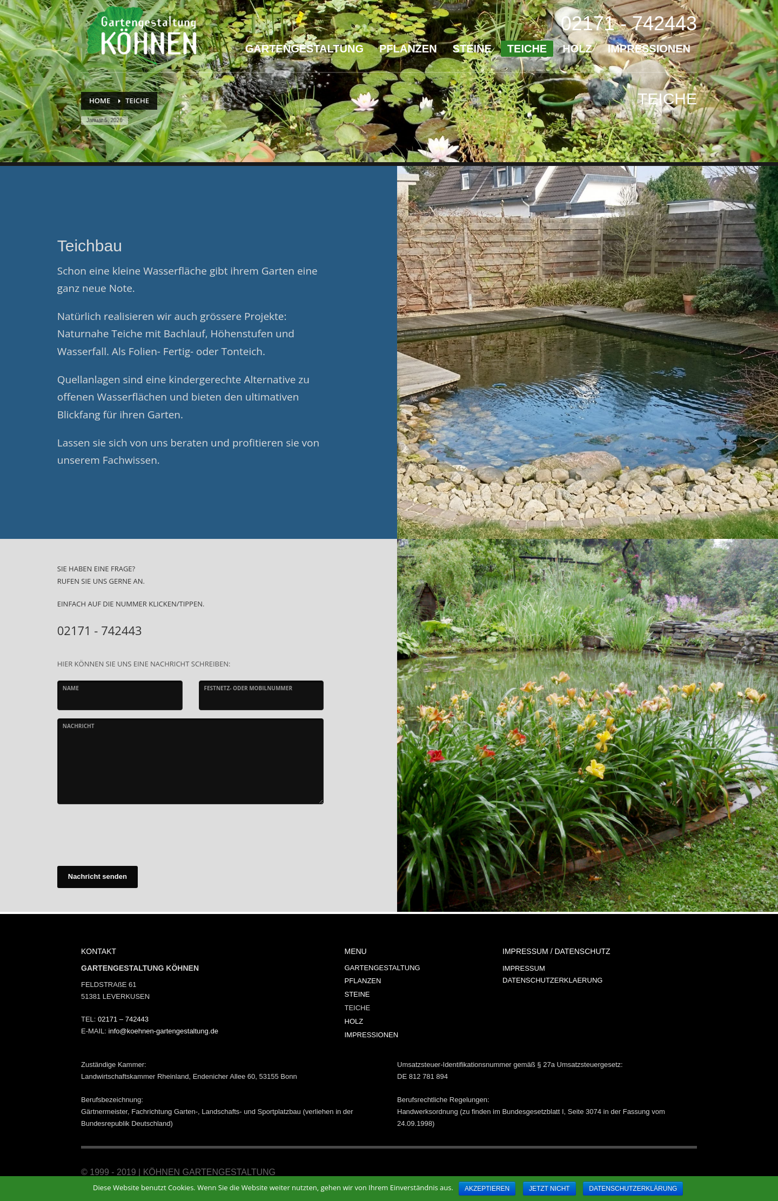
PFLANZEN (363, 981)
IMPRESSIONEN (372, 1035)
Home (99, 100)
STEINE (357, 994)
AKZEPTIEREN (487, 1188)
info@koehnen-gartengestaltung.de (163, 1031)
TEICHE (358, 1008)
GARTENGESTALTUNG (382, 968)
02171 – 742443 (123, 1019)
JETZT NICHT (549, 1188)
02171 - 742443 (629, 23)
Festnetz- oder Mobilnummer (248, 688)
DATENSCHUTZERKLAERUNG (552, 980)
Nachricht (79, 726)
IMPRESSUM (523, 968)
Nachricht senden (97, 876)
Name (71, 688)
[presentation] (139, 833)
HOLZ (354, 1021)
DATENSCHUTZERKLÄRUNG (633, 1188)
